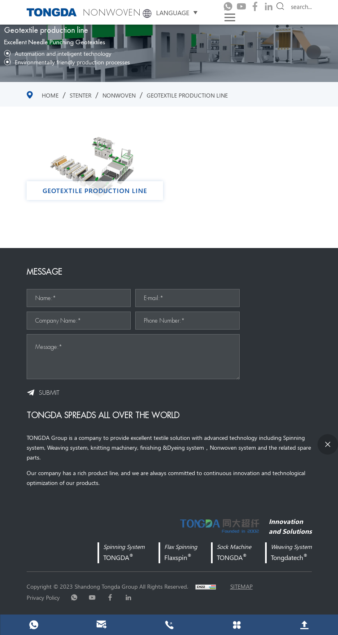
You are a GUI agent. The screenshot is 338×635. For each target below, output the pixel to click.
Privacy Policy (43, 597)
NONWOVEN (119, 95)
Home (50, 95)
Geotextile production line (187, 95)
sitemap (241, 586)
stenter (80, 95)
